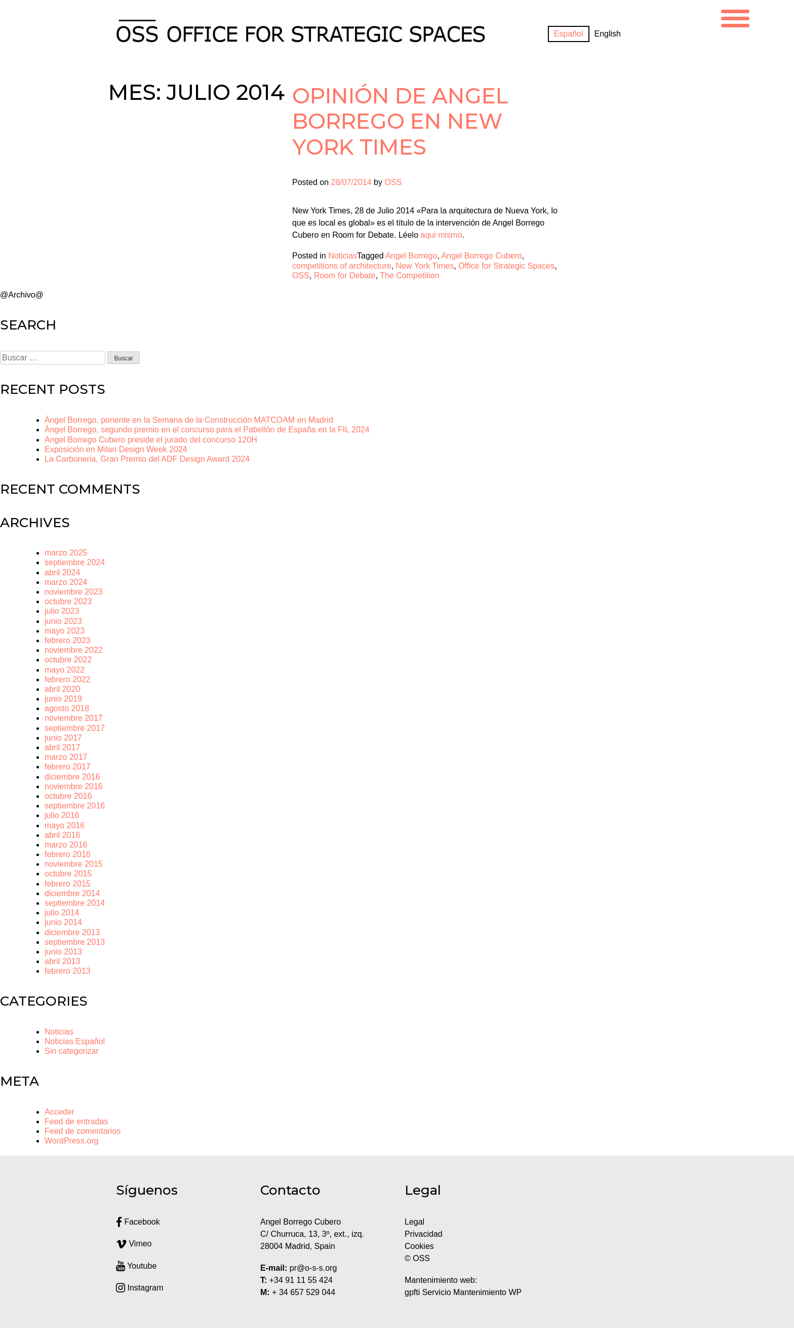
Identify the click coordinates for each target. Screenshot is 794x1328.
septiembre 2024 (75, 562)
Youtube (136, 1266)
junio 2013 (63, 951)
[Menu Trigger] (735, 17)
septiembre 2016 (75, 805)
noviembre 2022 (74, 650)
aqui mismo (441, 235)
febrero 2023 (68, 640)
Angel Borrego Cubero (481, 255)
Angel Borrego (411, 255)
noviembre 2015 (74, 864)
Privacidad (424, 1234)
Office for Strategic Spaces (506, 266)
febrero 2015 (68, 883)
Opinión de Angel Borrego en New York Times (400, 121)
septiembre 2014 (75, 903)
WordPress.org (71, 1140)
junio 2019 (63, 698)
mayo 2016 (65, 825)
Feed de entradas (76, 1121)
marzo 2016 (66, 844)
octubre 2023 (68, 601)
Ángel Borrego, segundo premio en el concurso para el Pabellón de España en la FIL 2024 (207, 429)
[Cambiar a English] (607, 34)
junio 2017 (63, 737)
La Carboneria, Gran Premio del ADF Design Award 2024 (147, 459)
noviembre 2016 (74, 786)
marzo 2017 (66, 757)
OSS (393, 182)
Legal (416, 1222)
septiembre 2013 (75, 942)
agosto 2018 (67, 708)
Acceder (59, 1112)
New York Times (425, 266)
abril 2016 (62, 835)
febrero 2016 (68, 854)
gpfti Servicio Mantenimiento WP (463, 1292)
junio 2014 (63, 922)
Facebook (138, 1222)
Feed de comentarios (83, 1131)
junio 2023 (63, 621)
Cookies (419, 1246)
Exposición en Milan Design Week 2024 (116, 449)
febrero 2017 (68, 766)
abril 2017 (62, 747)
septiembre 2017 (75, 728)
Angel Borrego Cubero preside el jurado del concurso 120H (151, 439)
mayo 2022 (65, 670)
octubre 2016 (68, 796)
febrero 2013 (68, 971)
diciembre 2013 (72, 932)
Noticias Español (75, 1041)
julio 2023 (62, 611)
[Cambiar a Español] (568, 34)
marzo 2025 (66, 552)
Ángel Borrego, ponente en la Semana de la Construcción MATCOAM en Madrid (189, 420)
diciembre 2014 (72, 893)
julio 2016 (62, 815)
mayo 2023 (65, 630)
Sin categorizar (72, 1051)
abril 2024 (62, 572)
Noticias (342, 255)
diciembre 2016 (72, 776)
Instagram (140, 1287)
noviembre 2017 (74, 718)
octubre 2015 (68, 873)
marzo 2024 (66, 582)
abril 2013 (62, 961)
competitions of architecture (341, 266)
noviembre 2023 (74, 591)
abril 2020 (62, 689)
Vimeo (134, 1243)
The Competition (409, 275)
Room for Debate (345, 275)
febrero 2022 (68, 679)
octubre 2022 (68, 659)
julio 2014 (62, 912)
